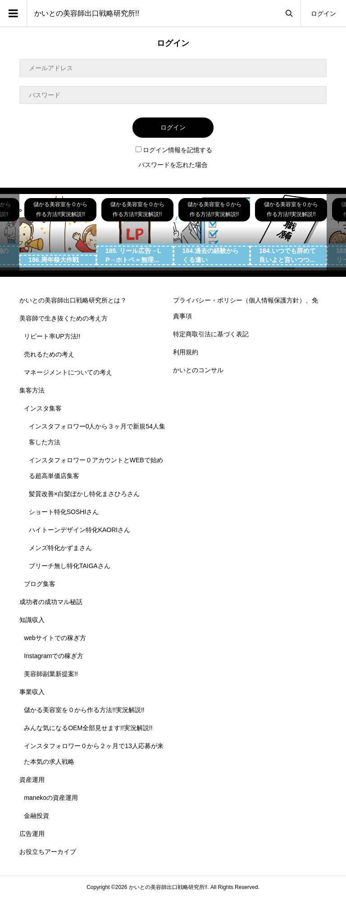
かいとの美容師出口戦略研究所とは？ (73, 300)
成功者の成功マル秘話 (50, 601)
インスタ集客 (43, 408)
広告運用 (32, 833)
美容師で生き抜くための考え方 (63, 318)
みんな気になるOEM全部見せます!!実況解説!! (88, 727)
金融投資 (36, 815)
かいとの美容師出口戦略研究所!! (86, 13)
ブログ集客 (39, 583)
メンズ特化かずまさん (60, 547)
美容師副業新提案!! (51, 673)
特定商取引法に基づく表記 (211, 334)
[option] (57, 232)
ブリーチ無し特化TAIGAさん (69, 565)
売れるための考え (49, 354)
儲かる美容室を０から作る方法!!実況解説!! (84, 709)
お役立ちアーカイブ (47, 851)
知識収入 (32, 619)
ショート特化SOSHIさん (64, 511)
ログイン (323, 13)
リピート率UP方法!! (52, 336)
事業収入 (32, 691)
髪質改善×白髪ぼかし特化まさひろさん (84, 493)
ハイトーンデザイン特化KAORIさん (80, 529)
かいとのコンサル (198, 370)
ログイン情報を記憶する (174, 149)
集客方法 (32, 390)
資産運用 (32, 779)
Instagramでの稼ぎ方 (53, 655)
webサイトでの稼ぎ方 (55, 637)
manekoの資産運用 (51, 797)
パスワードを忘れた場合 (173, 164)
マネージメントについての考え (68, 372)
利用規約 (185, 352)
